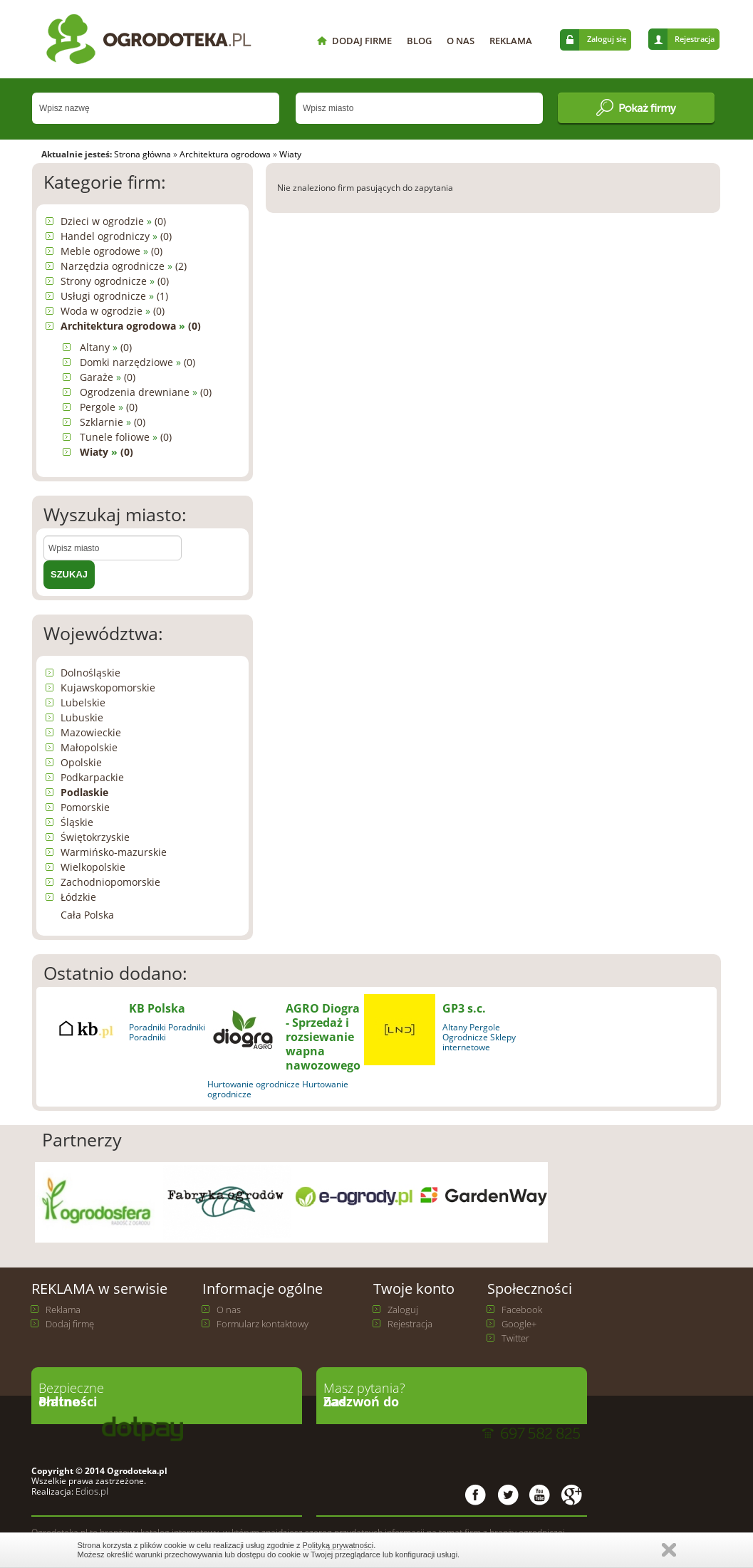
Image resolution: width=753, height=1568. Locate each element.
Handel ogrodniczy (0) (116, 236)
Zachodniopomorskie (110, 882)
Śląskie (77, 822)
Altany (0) (106, 347)
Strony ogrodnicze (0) (115, 281)
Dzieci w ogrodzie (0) (113, 221)
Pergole (484, 1027)
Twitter (515, 1338)
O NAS (460, 40)
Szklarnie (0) (112, 422)
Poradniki (147, 1027)
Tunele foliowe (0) (126, 437)
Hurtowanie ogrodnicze (253, 1084)
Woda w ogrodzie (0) (113, 311)
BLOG (419, 40)
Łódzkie (78, 897)
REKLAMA (510, 40)
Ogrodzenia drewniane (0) (146, 392)
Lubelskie (83, 702)
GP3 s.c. (464, 1008)
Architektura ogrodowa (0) (131, 326)
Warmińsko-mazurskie (114, 852)
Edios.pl (90, 1491)
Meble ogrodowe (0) (111, 251)
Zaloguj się (606, 38)
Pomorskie (85, 807)
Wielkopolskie (93, 867)
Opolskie (81, 762)
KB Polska (157, 1008)
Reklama (63, 1309)
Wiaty (290, 154)
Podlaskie (84, 792)
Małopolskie (89, 747)
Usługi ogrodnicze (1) (114, 296)
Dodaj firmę (70, 1323)
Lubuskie (82, 717)
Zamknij (669, 1550)
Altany (454, 1027)
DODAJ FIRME (362, 40)
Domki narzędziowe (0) (137, 362)
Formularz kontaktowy (262, 1323)
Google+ (519, 1323)
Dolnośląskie (90, 672)
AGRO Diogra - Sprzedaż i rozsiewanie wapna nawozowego (323, 1036)
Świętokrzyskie (95, 837)
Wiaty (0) (106, 452)
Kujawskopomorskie (108, 687)
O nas (229, 1309)
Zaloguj (403, 1309)
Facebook (522, 1309)
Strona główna (142, 154)
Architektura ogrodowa (225, 154)
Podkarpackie (92, 777)
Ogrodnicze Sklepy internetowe (479, 1042)
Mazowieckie (91, 732)
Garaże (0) (107, 377)
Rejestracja (695, 38)
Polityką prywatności (338, 1545)
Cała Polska (87, 914)
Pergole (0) (108, 407)
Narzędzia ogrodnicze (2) (124, 266)
